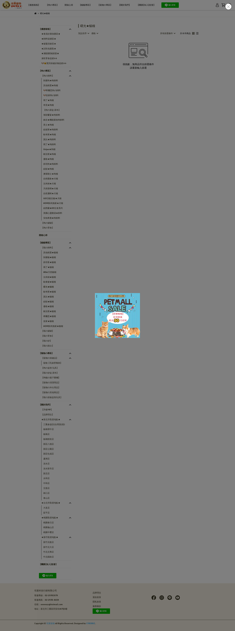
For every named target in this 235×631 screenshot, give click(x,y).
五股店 (46, 488)
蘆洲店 (46, 458)
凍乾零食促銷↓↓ (49, 58)
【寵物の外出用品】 (50, 387)
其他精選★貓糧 (50, 252)
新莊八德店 (48, 444)
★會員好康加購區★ (50, 33)
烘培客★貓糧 (49, 262)
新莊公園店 (48, 449)
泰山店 (46, 498)
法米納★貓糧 (49, 277)
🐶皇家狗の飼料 (50, 95)
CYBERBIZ (90, 623)
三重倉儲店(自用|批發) (54, 424)
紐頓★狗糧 (48, 169)
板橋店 (46, 434)
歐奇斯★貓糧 (49, 291)
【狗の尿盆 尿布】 (52, 110)
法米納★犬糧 (49, 183)
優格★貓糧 (48, 306)
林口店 (46, 493)
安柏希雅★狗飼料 (51, 218)
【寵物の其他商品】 (50, 392)
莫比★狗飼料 (49, 139)
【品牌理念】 (47, 414)
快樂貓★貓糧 (49, 257)
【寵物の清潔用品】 (50, 382)
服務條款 (97, 606)
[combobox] (83, 33)
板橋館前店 (48, 439)
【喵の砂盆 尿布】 (50, 372)
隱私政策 (97, 601)
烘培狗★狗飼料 (50, 164)
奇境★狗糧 (48, 105)
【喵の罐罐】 (47, 331)
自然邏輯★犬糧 (50, 193)
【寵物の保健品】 (49, 358)
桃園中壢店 (48, 532)
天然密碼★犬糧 (50, 188)
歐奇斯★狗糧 (49, 134)
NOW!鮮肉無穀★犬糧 (53, 203)
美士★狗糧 (48, 124)
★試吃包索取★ (48, 48)
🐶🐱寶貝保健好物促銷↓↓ (53, 63)
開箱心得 (69, 5)
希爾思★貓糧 (49, 316)
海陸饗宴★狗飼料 (51, 115)
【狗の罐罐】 (47, 223)
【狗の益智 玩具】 (50, 368)
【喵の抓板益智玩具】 (51, 397)
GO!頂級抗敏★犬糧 (52, 198)
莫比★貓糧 (48, 296)
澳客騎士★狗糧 (50, 173)
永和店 (46, 478)
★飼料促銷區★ (48, 38)
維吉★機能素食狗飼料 (53, 119)
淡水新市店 (48, 468)
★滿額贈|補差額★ (50, 53)
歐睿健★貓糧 (49, 281)
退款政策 (97, 597)
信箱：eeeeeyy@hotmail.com (48, 604)
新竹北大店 (48, 547)
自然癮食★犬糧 (50, 178)
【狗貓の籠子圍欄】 (50, 377)
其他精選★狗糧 (50, 85)
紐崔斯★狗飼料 (50, 129)
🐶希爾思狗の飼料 (52, 90)
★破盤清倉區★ (48, 43)
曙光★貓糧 (48, 286)
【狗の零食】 (47, 227)
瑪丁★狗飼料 (49, 144)
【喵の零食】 (47, 335)
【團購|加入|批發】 (146, 5)
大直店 (46, 507)
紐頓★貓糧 (48, 301)
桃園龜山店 (48, 527)
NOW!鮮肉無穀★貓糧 (53, 326)
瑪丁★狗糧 (48, 100)
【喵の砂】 (46, 340)
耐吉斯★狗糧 (49, 154)
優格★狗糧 (48, 159)
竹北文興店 (48, 552)
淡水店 (46, 463)
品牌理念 (97, 592)
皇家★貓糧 (48, 321)
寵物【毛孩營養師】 (52, 363)
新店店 (46, 473)
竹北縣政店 (48, 556)
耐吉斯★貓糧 (49, 311)
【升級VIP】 (47, 409)
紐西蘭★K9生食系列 (53, 208)
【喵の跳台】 (47, 345)
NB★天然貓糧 (49, 272)
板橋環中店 (48, 429)
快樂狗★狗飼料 (50, 80)
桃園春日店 (48, 522)
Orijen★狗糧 (49, 149)
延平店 (46, 512)
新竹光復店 (48, 542)
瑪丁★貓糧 (48, 267)
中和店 (46, 483)
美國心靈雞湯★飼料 (52, 213)
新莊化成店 (48, 453)
